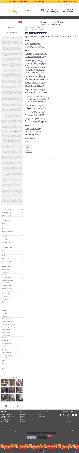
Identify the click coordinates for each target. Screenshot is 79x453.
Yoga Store (12, 302)
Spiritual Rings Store (12, 291)
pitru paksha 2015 (5, 139)
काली (13, 191)
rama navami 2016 (15, 142)
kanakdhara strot (15, 94)
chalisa (3, 55)
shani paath (10, 162)
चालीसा (19, 192)
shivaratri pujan (14, 166)
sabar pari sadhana (18, 146)
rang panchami (11, 144)
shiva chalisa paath (16, 163)
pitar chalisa (4, 136)
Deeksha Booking (6, 358)
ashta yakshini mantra (9, 46)
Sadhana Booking (6, 329)
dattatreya (4, 59)
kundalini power (14, 104)
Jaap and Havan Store (12, 245)
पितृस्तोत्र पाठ (15, 195)
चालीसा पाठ (4, 194)
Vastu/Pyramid (5, 296)
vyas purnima (12, 189)
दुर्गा (7, 194)
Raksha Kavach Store (12, 259)
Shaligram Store (6, 272)
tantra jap (19, 178)
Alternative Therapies (7, 215)
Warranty (22, 418)
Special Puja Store (12, 278)
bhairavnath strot (13, 52)
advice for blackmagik (6, 40)
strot (2, 175)
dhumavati (4, 61)
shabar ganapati (7, 157)
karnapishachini (12, 96)
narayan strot (16, 126)
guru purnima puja (8, 71)
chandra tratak (13, 55)
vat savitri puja (13, 183)
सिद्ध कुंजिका (9, 202)
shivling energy (5, 167)
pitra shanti (14, 137)
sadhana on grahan (10, 150)
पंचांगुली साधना (18, 194)
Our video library (6, 335)
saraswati (4, 155)
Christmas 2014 (5, 58)
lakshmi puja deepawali (8, 109)
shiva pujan (6, 164)
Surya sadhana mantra (17, 175)
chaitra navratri (7, 54)
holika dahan (6, 83)
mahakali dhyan (10, 115)
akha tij (15, 40)
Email (43, 430)
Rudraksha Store (12, 267)
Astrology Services (12, 218)
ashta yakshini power (17, 46)
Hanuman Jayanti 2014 (6, 77)
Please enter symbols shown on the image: (67, 430)
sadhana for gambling (10, 147)
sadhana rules (5, 151)
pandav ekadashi (11, 134)
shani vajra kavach (15, 162)
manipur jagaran (13, 119)
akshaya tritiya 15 (4, 42)
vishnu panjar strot (11, 186)
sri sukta (11, 174)
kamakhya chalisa (18, 91)
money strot (12, 123)
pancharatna (5, 134)
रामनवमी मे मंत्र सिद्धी (13, 199)
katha (9, 97)
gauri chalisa (8, 70)
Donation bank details (7, 343)
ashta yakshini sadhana (7, 47)
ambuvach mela (19, 42)
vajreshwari (4, 180)
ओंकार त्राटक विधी (9, 190)
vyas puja (8, 189)
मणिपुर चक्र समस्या (18, 198)
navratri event (6, 129)
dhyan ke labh (15, 61)
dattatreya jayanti (17, 59)
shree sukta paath (8, 169)
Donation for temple (6, 355)
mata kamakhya (19, 121)
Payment (22, 416)
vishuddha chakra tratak (9, 187)
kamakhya (12, 91)
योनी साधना (5, 199)
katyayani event (17, 97)
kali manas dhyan (12, 90)
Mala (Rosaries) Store (12, 248)
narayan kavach (11, 126)
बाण (8, 198)
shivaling (10, 164)
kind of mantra (5, 100)
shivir (20, 166)
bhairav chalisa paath (9, 50)
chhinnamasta (6, 57)
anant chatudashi (4, 43)
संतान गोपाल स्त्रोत (4, 202)
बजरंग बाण (5, 198)
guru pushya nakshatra (16, 73)
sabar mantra (7, 146)
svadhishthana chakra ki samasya (8, 176)
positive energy (18, 139)
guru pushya (9, 73)
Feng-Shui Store (5, 234)
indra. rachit (17, 85)
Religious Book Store (12, 261)
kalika (17, 90)
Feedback (4, 316)
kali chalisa (18, 87)
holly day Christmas (13, 83)
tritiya (19, 179)
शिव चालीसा (16, 201)
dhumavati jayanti (9, 61)
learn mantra (11, 111)
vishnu (6, 186)
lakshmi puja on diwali (17, 109)
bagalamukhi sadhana (16, 48)
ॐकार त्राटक (15, 202)
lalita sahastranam (5, 111)
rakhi (17, 141)
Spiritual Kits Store (12, 286)
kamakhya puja (12, 92)
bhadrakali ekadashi (17, 49)
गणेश (19, 191)
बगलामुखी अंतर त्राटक (5, 196)
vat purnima (9, 181)
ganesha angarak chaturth (10, 66)
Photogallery (23, 421)
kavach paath (19, 99)
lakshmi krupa (9, 108)
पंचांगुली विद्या (14, 194)
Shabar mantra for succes (16, 158)
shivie (18, 166)
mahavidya (12, 116)
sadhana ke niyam (13, 149)
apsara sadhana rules (15, 44)
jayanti (20, 86)
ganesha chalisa (7, 67)
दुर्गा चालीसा (10, 194)
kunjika (5, 105)
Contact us (4, 310)
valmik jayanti (16, 180)
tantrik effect (10, 179)
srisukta (14, 174)
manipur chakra (18, 117)
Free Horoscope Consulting (8, 327)
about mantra (6, 38)
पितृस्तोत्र (11, 195)
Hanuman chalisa (11, 76)
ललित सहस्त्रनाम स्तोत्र (12, 200)
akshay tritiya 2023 (6, 41)
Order (3, 360)
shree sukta (13, 168)
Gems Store (12, 240)
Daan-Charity (12, 226)
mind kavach (7, 123)
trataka (17, 179)
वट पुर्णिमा (17, 200)
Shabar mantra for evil (6, 158)
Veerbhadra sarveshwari (15, 184)
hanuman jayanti (18, 76)
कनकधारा (20, 190)
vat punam (5, 181)
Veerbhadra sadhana (7, 184)
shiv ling (3, 163)
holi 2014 (15, 82)
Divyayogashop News (12, 32)
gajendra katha (8, 64)
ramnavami (5, 144)
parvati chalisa (8, 135)
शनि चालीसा (7, 201)
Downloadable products (7, 231)
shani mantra (16, 161)
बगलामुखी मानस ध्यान (12, 196)
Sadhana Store (12, 269)
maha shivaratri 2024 (12, 113)
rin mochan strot (15, 145)
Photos (3, 368)
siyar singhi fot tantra (9, 172)
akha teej (12, 40)
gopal (12, 70)
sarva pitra (15, 156)
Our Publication (5, 250)
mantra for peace (8, 120)
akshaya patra (12, 41)
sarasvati (19, 153)
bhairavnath (8, 52)
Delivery (22, 414)
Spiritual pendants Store (7, 288)
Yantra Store (12, 299)
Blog (3, 366)
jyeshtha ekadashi (4, 87)
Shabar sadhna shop (10, 161)
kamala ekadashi (4, 93)
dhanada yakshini (5, 60)
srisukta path (19, 174)
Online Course (5, 337)
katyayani (12, 97)
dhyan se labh (7, 63)
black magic (7, 53)
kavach (9, 99)
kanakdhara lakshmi (8, 94)
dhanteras (11, 60)
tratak (14, 179)
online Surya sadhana (10, 131)
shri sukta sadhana (7, 170)
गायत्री (12, 192)
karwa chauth (5, 97)
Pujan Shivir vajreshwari (7, 349)
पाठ (9, 195)
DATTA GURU (15, 58)
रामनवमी (8, 199)
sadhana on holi (17, 150)
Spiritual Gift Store (12, 283)
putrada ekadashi (12, 141)
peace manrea (16, 135)
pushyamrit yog (6, 141)
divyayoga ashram (13, 63)
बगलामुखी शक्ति (18, 196)
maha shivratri (14, 114)
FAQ (3, 371)
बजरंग (3, 198)
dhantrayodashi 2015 (17, 60)
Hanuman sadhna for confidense (7, 79)
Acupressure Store (12, 212)
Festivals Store (12, 237)
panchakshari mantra (11, 132)
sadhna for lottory (17, 151)
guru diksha (16, 70)
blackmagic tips (13, 53)
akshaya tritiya (18, 41)
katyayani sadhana (5, 98)
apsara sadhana (8, 44)
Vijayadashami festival (6, 185)
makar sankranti (18, 116)
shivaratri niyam (8, 166)
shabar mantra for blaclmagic (16, 157)
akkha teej (19, 40)
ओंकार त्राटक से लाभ (15, 190)
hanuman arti (7, 75)
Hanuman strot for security (16, 81)
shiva (6, 163)
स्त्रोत (12, 202)
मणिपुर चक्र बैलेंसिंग (12, 198)
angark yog (17, 43)
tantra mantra (5, 179)
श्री (18, 201)
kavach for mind (13, 99)
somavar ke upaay (12, 173)
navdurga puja (12, 128)
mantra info (14, 120)
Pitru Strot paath (12, 139)
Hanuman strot (8, 81)
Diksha (12, 229)
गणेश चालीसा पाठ (8, 192)
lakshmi (9, 106)
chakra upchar (19, 54)
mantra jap (19, 120)
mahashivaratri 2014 (6, 116)
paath (16, 131)
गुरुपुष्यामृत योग (15, 192)
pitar (20, 135)
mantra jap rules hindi (12, 121)
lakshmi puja (14, 108)
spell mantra (18, 173)
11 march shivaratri (6, 37)
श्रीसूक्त (20, 201)
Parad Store (12, 253)
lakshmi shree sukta (12, 110)
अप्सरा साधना (17, 189)
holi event (19, 82)
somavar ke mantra (17, 172)
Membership (5, 340)
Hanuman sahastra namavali (11, 80)
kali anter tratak (13, 87)
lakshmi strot (18, 110)
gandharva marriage (11, 65)
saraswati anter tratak (10, 155)
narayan (6, 126)
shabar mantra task (5, 159)
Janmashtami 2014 (13, 86)
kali (9, 87)
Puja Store (12, 256)
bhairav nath (16, 50)
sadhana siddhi (11, 151)
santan (17, 152)
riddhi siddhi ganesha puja (7, 145)
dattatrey (19, 58)
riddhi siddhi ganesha (18, 144)
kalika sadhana (7, 91)
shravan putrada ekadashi (13, 167)
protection (10, 140)
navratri (16, 128)
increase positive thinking (9, 85)
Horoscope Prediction (7, 242)
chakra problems (13, 54)
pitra (8, 136)
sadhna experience (6, 352)
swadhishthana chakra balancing (11, 178)
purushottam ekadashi (16, 140)
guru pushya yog (5, 74)
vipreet (3, 186)
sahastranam (4, 152)
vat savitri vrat (19, 183)
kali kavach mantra (10, 88)
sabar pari (12, 146)
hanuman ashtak (13, 75)
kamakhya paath (5, 92)
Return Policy (5, 313)
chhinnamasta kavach (13, 57)
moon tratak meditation (8, 125)
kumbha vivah (7, 103)
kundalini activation (14, 103)
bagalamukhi (17, 47)
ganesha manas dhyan (9, 69)
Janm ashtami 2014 (5, 86)
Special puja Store (12, 294)
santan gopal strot (13, 153)
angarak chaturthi (11, 43)
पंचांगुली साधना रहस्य (5, 195)
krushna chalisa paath (15, 102)
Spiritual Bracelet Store (12, 280)
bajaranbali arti (5, 49)
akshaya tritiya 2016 (12, 42)
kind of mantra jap (11, 100)
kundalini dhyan (8, 104)
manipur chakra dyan (5, 119)
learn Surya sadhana (18, 111)
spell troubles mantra (6, 174)
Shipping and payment (7, 321)
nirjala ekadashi (12, 129)
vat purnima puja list (15, 181)
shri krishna (14, 169)
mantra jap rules (4, 121)
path (13, 135)
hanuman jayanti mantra (16, 77)
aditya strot (19, 38)
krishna (16, 100)
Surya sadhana (10, 175)
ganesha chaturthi (14, 67)
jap (18, 86)
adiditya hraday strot (13, 38)
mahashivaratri (16, 115)
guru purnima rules (16, 71)
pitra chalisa (11, 136)
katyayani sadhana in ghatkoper (15, 98)
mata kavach (4, 122)
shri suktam (13, 170)
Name (28, 430)
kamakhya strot (18, 92)
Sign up (74, 4)
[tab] (6, 406)
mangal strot (12, 117)
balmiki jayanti (10, 49)
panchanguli (17, 132)
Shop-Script (4, 363)
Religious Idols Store (12, 264)
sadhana (4, 147)
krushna (8, 102)
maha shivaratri (4, 113)
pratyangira (5, 140)
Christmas (19, 57)
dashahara (10, 58)
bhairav (3, 50)
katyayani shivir (4, 99)
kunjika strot (15, 105)
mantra (17, 119)
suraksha (5, 175)
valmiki (20, 180)
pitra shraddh (18, 137)
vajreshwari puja (10, 180)
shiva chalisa (9, 163)
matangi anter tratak (11, 122)
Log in (68, 4)
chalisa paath (7, 55)
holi (13, 82)
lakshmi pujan (5, 110)
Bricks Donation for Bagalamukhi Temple (10, 346)
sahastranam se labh (12, 152)
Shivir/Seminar (5, 274)
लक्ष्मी (7, 200)
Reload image (29, 440)
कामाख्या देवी (3, 191)
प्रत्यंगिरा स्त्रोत (19, 195)
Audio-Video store (6, 220)
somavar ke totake (5, 173)
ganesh (16, 65)
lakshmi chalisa (15, 106)
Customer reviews (6, 332)
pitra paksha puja (8, 137)
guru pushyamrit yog (12, 74)
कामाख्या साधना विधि (9, 191)
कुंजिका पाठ (16, 191)
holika (2, 83)
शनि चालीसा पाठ (11, 201)
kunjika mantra (10, 105)
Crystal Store (5, 223)
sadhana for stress (5, 149)
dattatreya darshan (10, 59)
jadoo (20, 85)
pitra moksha (16, 136)
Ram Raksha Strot (8, 142)
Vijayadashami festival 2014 (16, 185)
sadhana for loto (18, 147)
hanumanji (4, 82)
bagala (13, 47)
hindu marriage (9, 82)
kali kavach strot (17, 88)
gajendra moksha (14, 64)
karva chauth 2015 (18, 96)
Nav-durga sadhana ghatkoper (13, 127)
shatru (20, 162)
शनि (4, 201)
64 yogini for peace (14, 37)
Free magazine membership (8, 324)
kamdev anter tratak (12, 93)
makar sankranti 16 (6, 117)
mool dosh (17, 123)
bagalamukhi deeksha (7, 48)
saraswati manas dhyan (8, 156)
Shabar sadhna (12, 159)
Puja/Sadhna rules (6, 318)
